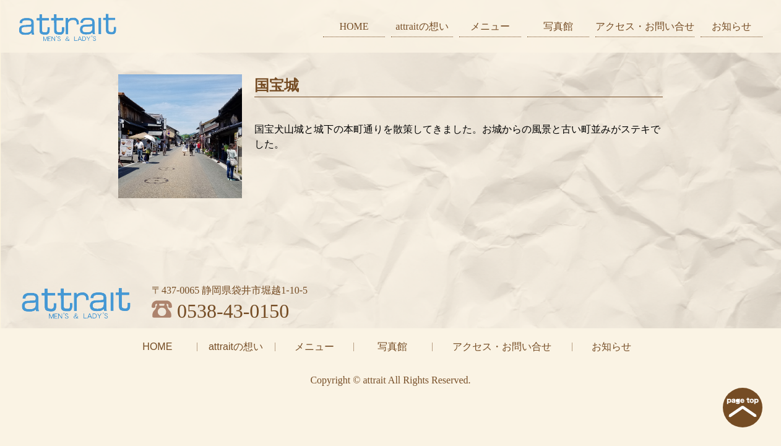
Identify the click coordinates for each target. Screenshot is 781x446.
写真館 (558, 26)
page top (742, 407)
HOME (353, 26)
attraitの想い (421, 26)
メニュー (490, 26)
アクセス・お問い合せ (644, 26)
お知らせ (731, 26)
